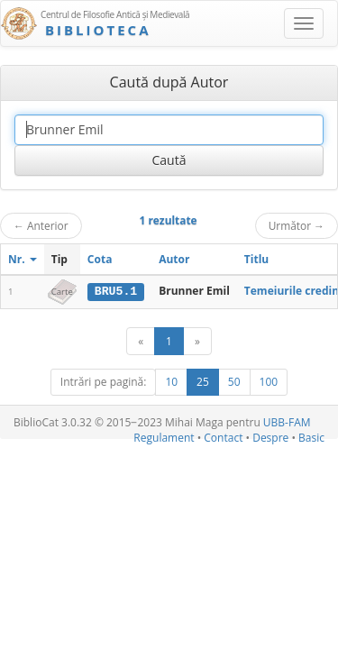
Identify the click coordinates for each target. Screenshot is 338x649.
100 (269, 381)
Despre (270, 437)
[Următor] (197, 341)
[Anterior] (140, 341)
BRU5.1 (116, 291)
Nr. (22, 259)
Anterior (41, 225)
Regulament (163, 437)
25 (202, 381)
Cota (100, 259)
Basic (311, 437)
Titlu (256, 259)
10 (171, 381)
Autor (174, 259)
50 (234, 381)
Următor (296, 225)
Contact (223, 437)
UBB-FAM (287, 422)
